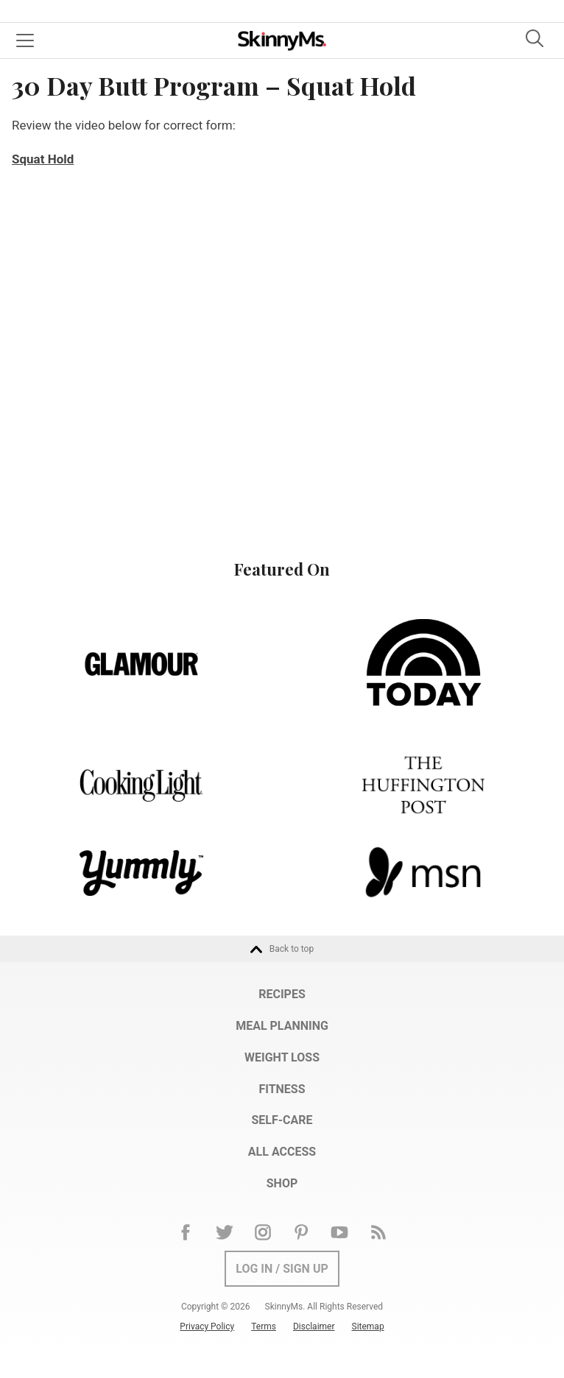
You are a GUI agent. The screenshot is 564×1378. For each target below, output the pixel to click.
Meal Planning (282, 1026)
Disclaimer (314, 1326)
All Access (282, 1152)
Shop (282, 1183)
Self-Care (281, 1120)
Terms (263, 1326)
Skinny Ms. (282, 40)
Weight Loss (282, 1057)
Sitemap (368, 1326)
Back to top (282, 949)
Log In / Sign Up (282, 1269)
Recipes (282, 994)
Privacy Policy (207, 1326)
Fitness (281, 1089)
